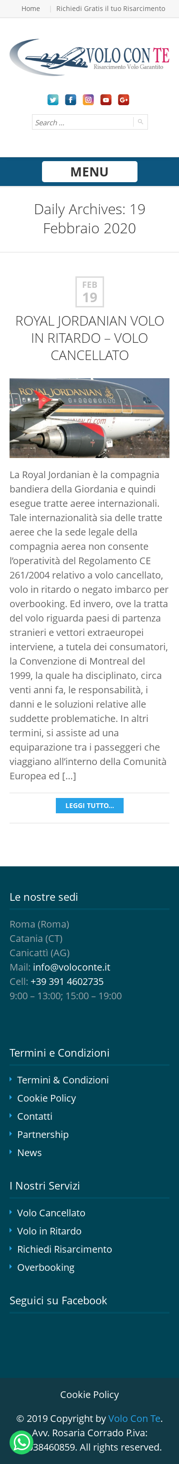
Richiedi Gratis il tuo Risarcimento (110, 8)
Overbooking (45, 1267)
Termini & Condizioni (63, 1079)
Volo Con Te (134, 1418)
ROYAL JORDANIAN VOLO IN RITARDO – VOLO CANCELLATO (89, 338)
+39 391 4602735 (67, 981)
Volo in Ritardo (49, 1230)
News (29, 1152)
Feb (89, 285)
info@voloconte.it (71, 967)
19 (89, 297)
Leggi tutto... (89, 805)
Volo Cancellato (51, 1212)
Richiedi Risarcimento (64, 1249)
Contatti (35, 1116)
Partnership (43, 1134)
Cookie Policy (46, 1098)
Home (30, 8)
